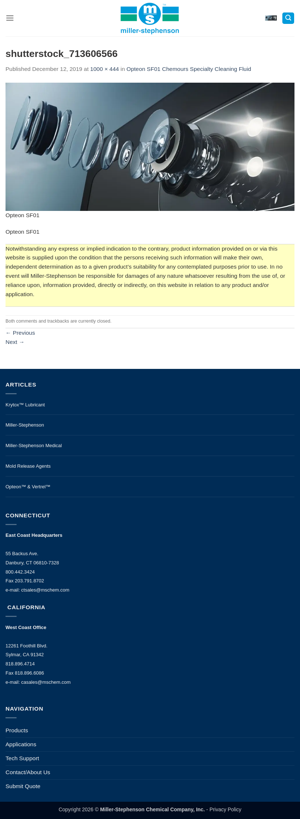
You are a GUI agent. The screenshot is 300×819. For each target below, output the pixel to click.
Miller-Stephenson (25, 425)
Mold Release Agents (28, 466)
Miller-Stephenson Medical (34, 445)
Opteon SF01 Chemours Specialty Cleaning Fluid (188, 69)
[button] (10, 18)
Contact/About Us (28, 772)
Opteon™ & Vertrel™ (28, 486)
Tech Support (22, 758)
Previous (20, 333)
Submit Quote (23, 786)
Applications (21, 744)
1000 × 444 (104, 69)
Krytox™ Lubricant (25, 404)
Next (15, 342)
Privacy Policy (226, 809)
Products (17, 730)
